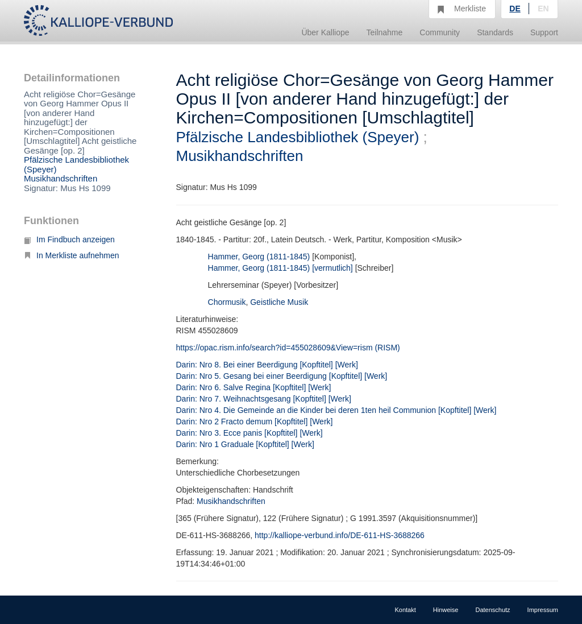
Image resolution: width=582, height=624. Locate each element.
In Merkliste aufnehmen (71, 255)
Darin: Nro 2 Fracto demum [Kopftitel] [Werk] (254, 421)
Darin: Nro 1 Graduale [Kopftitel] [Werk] (245, 444)
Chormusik (227, 302)
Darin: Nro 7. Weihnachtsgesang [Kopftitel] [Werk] (263, 398)
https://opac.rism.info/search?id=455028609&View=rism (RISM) (288, 347)
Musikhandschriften (60, 178)
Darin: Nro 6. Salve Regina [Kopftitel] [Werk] (253, 387)
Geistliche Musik (279, 302)
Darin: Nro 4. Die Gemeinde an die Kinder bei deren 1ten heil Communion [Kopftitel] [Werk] (336, 410)
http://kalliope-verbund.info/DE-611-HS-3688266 (340, 535)
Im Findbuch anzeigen (69, 239)
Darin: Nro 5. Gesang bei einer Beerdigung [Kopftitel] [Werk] (282, 376)
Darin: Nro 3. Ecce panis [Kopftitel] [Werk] (249, 432)
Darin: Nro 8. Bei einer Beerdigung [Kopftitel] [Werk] (267, 364)
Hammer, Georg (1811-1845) (259, 256)
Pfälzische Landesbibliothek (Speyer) (76, 164)
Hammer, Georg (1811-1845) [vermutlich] (280, 267)
